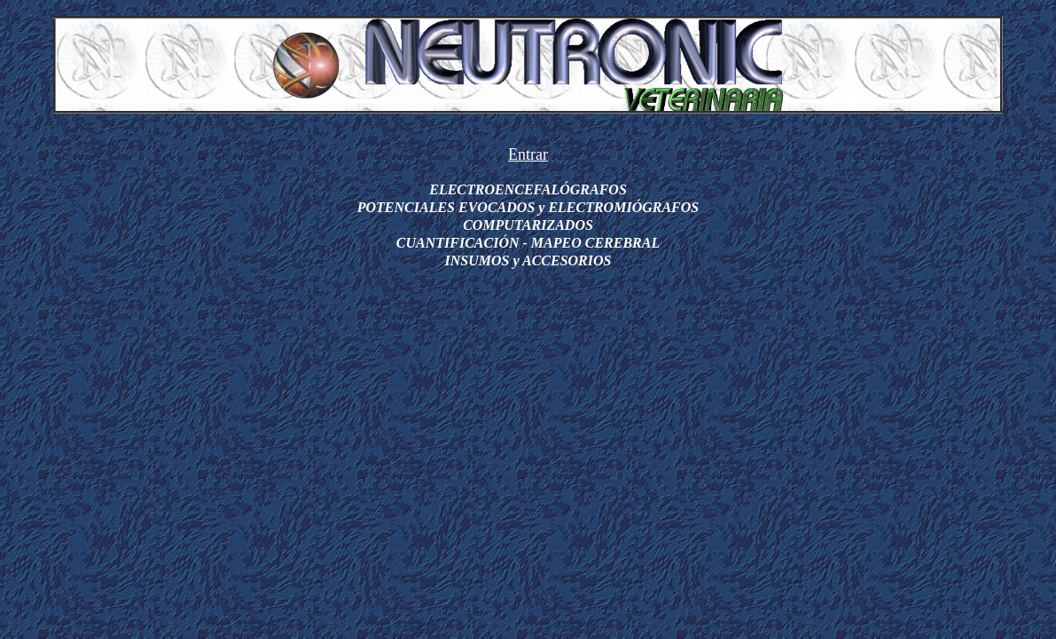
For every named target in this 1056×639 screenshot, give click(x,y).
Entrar (528, 154)
